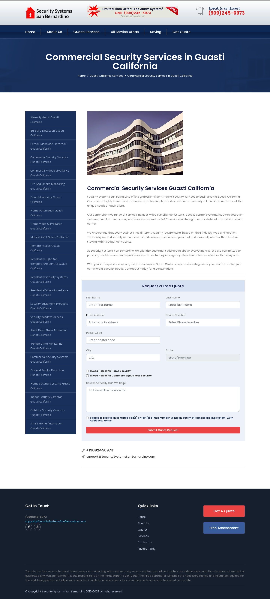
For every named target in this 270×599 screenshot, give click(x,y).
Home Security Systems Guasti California (50, 386)
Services (143, 536)
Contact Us (145, 542)
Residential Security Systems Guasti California (49, 279)
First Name (93, 297)
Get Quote (181, 31)
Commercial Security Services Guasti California (49, 159)
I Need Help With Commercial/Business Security (121, 375)
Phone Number (175, 315)
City (89, 350)
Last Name (173, 297)
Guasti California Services (106, 76)
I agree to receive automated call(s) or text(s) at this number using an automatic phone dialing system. (161, 419)
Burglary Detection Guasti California (47, 133)
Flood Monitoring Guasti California (45, 199)
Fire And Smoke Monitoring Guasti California (47, 186)
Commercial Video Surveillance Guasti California (49, 173)
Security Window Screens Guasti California (46, 319)
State (169, 350)
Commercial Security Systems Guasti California (49, 359)
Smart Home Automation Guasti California (46, 425)
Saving (155, 31)
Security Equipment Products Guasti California (49, 306)
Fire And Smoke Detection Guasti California (47, 372)
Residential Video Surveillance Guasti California (49, 292)
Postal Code (94, 333)
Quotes (143, 530)
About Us (54, 31)
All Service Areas (125, 31)
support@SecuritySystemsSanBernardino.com (121, 456)
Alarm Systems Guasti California (44, 119)
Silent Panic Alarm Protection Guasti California (48, 332)
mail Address (95, 315)
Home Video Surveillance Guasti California (46, 226)
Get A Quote (224, 511)
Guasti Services (86, 31)
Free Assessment (224, 528)
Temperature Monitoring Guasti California (46, 346)
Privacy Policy (146, 549)
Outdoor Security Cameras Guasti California (47, 412)
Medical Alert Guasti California (49, 237)
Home (30, 31)
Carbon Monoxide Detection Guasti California (48, 146)
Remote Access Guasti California (45, 248)
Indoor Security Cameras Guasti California (46, 399)
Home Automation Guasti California (46, 212)
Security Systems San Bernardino (63, 591)
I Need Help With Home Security (110, 371)
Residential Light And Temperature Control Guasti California (48, 263)
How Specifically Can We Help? (106, 383)
